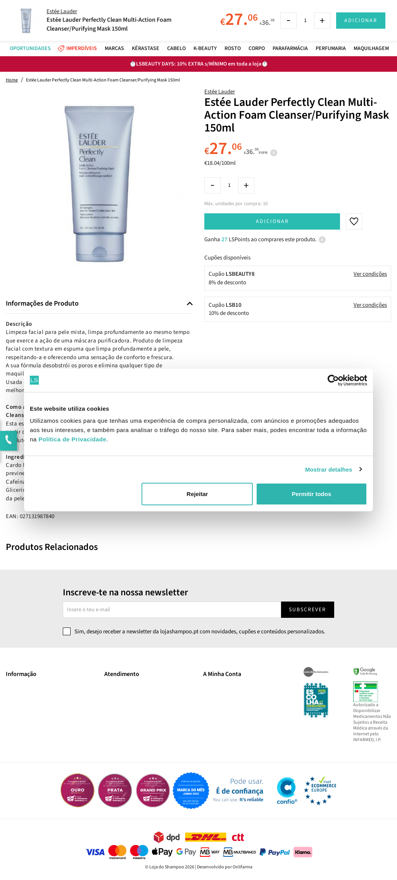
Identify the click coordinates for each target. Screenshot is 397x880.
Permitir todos (311, 494)
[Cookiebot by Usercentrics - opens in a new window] (333, 380)
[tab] (99, 304)
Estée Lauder (219, 92)
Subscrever (307, 610)
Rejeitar (197, 494)
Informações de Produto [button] (42, 304)
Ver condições (370, 274)
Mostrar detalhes (328, 469)
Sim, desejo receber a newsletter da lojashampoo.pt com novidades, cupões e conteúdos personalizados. (199, 632)
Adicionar (272, 221)
